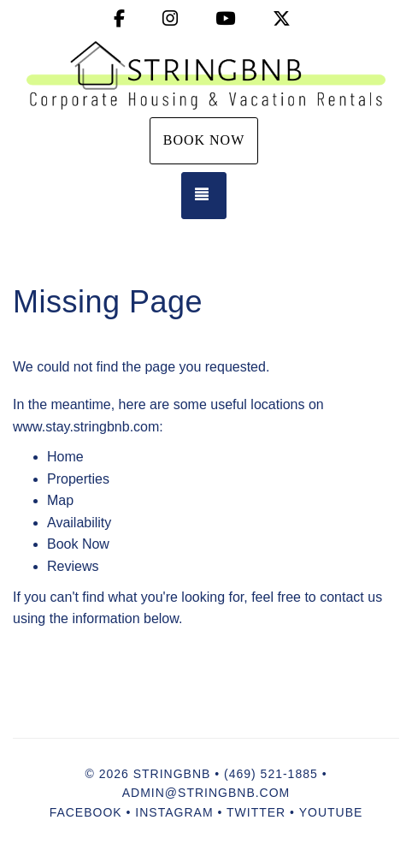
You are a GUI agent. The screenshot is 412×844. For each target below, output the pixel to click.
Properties (78, 479)
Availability (79, 522)
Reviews (72, 566)
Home (65, 456)
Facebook (86, 812)
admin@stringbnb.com (206, 792)
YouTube (331, 812)
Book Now (204, 140)
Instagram (174, 812)
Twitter (256, 812)
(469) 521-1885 (271, 774)
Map (60, 500)
